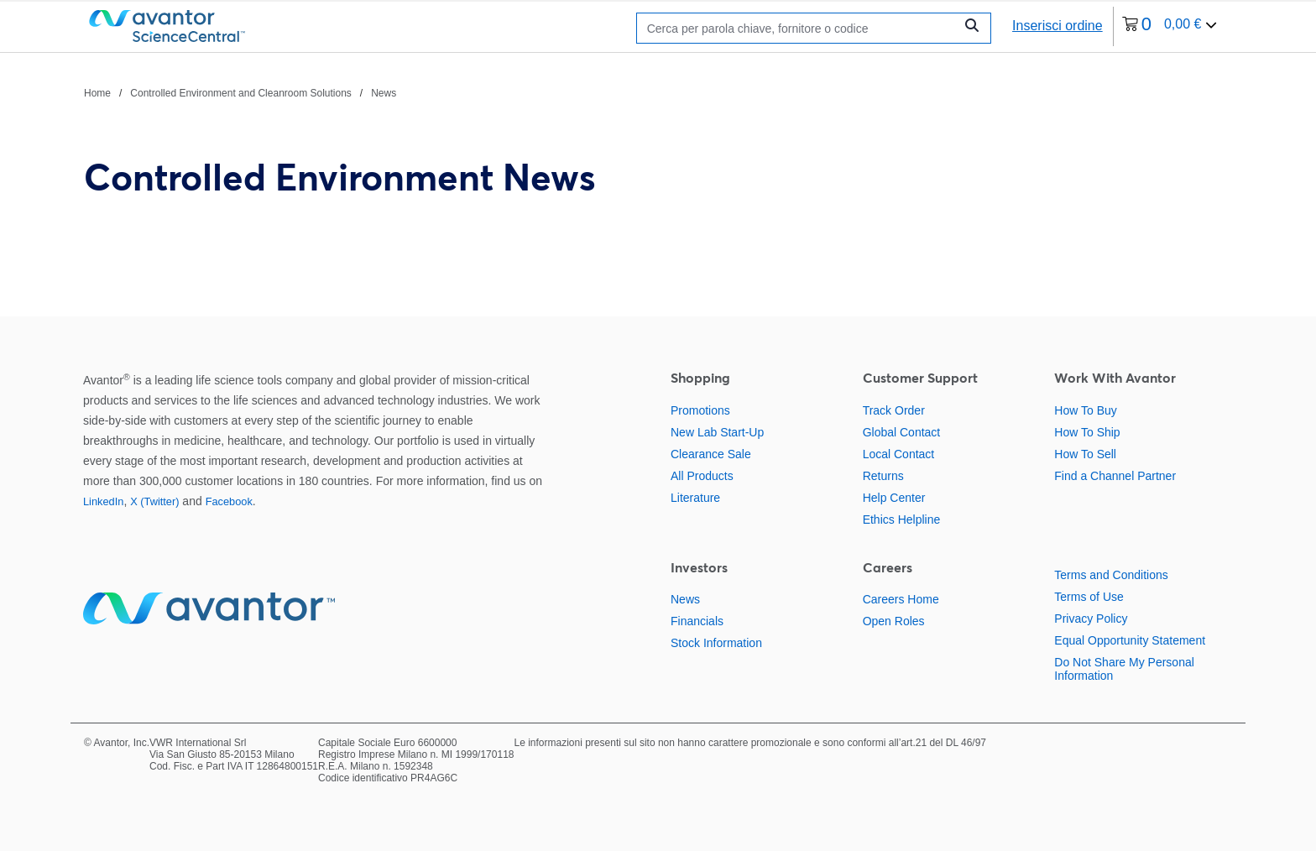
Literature (695, 497)
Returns (883, 476)
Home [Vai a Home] (97, 93)
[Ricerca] (799, 28)
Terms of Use (1088, 596)
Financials (697, 621)
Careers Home (901, 599)
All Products (702, 476)
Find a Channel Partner (1115, 476)
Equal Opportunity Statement (1129, 640)
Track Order (894, 410)
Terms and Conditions (1110, 575)
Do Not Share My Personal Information (1124, 668)
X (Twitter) (154, 501)
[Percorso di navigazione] (240, 92)
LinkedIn (103, 501)
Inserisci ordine (1057, 25)
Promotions (700, 410)
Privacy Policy (1090, 618)
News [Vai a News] (383, 93)
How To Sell (1085, 454)
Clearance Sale (711, 454)
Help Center (894, 497)
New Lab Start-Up (717, 432)
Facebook (229, 501)
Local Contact (899, 454)
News (685, 599)
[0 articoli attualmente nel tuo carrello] (1170, 26)
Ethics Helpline (902, 519)
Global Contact (902, 432)
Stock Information (716, 643)
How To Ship (1087, 432)
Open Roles (894, 621)
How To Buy (1085, 410)
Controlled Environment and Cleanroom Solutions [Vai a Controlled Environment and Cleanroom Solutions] (240, 93)
